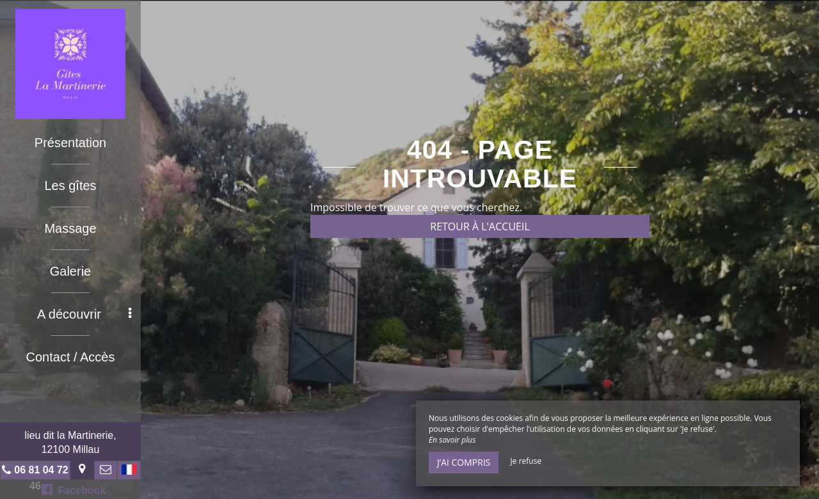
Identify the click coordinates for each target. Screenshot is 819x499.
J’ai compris (463, 462)
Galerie (70, 271)
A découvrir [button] (84, 314)
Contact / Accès (70, 357)
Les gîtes (70, 185)
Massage (70, 228)
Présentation (70, 143)
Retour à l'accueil (480, 226)
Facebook (74, 489)
